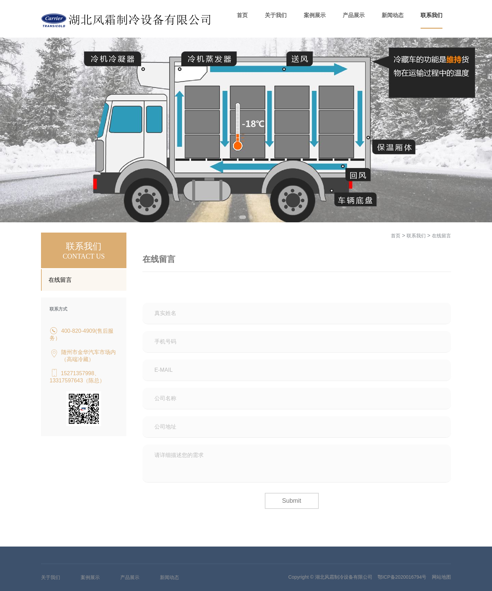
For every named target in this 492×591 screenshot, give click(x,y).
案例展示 (315, 15)
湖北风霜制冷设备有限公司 (343, 577)
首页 (242, 15)
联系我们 (431, 15)
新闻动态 (393, 15)
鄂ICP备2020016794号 (402, 577)
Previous (12, 130)
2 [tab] (251, 217)
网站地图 (441, 577)
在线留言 (60, 280)
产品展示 (354, 15)
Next (480, 130)
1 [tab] (242, 217)
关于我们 (276, 15)
